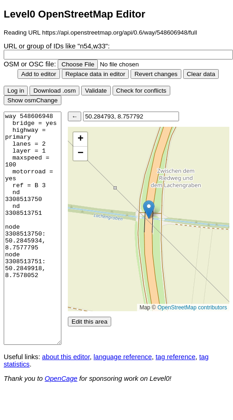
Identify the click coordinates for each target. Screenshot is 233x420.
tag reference (175, 357)
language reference (123, 357)
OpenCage (61, 378)
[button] (149, 209)
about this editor (66, 357)
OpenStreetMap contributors (192, 307)
